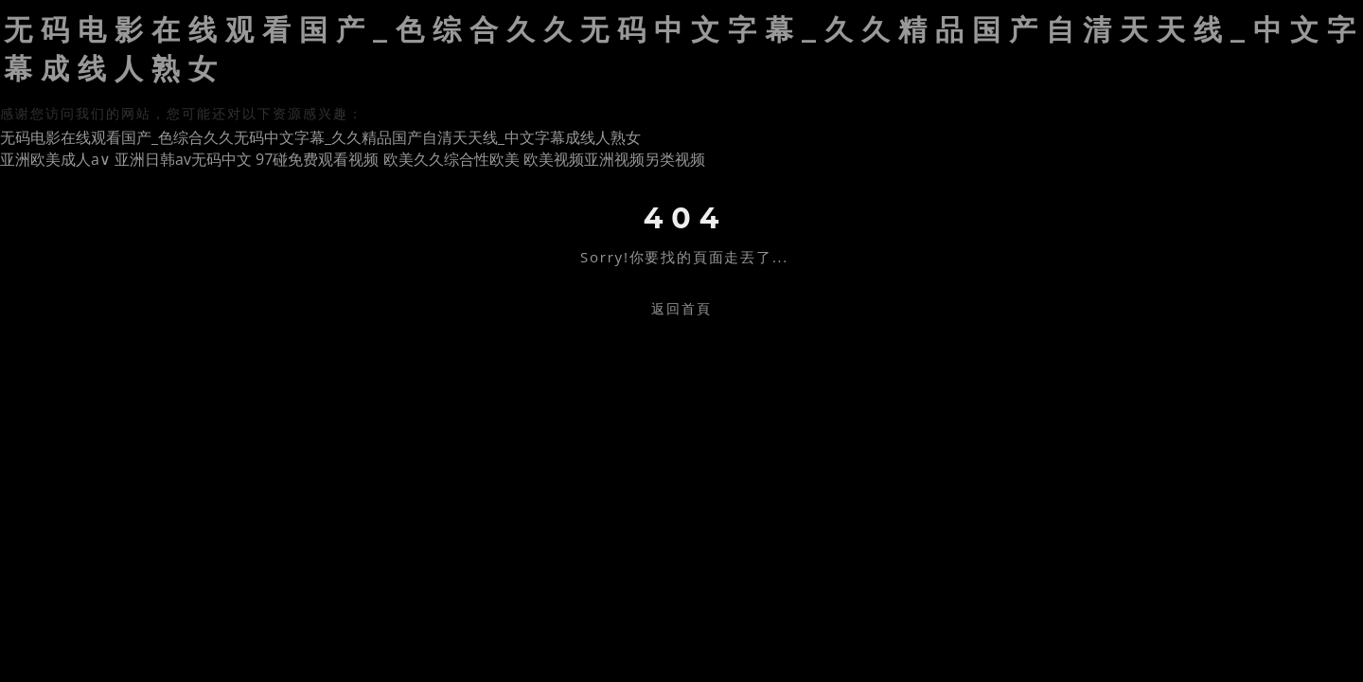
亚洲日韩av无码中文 (183, 159)
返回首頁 (681, 308)
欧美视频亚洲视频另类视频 (614, 159)
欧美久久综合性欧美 (451, 159)
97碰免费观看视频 (317, 159)
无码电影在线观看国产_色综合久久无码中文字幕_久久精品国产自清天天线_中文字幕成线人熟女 (320, 137)
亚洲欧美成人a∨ (55, 159)
